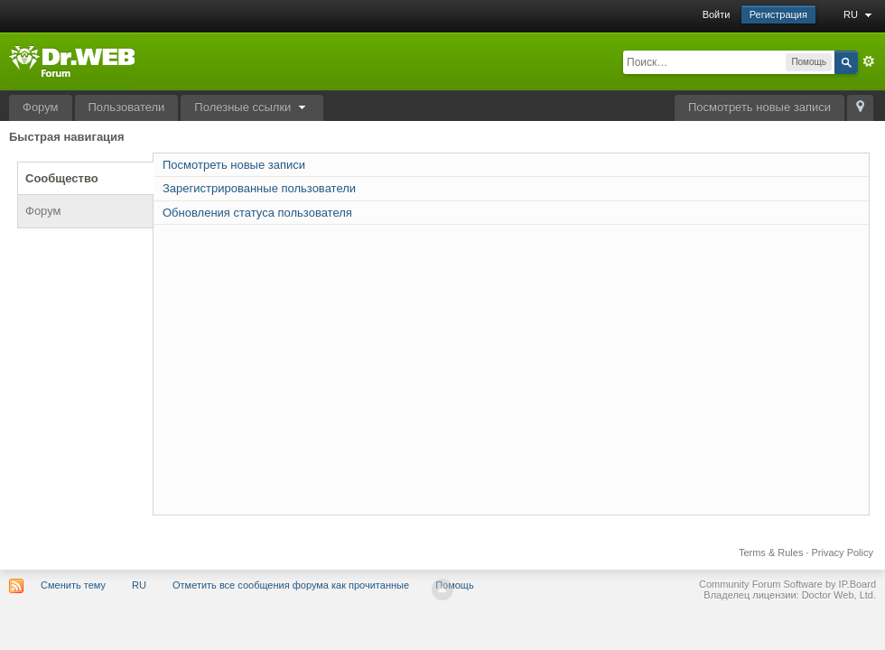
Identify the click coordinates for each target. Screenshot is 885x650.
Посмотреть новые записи (759, 107)
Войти (717, 14)
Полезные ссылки (252, 107)
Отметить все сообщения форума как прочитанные (290, 585)
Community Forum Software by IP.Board (787, 584)
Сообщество (61, 178)
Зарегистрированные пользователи (259, 188)
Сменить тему (73, 585)
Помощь (454, 585)
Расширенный (869, 61)
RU (859, 14)
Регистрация (778, 14)
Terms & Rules (771, 552)
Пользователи (126, 107)
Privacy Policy (842, 552)
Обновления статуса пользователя (257, 212)
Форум (41, 107)
